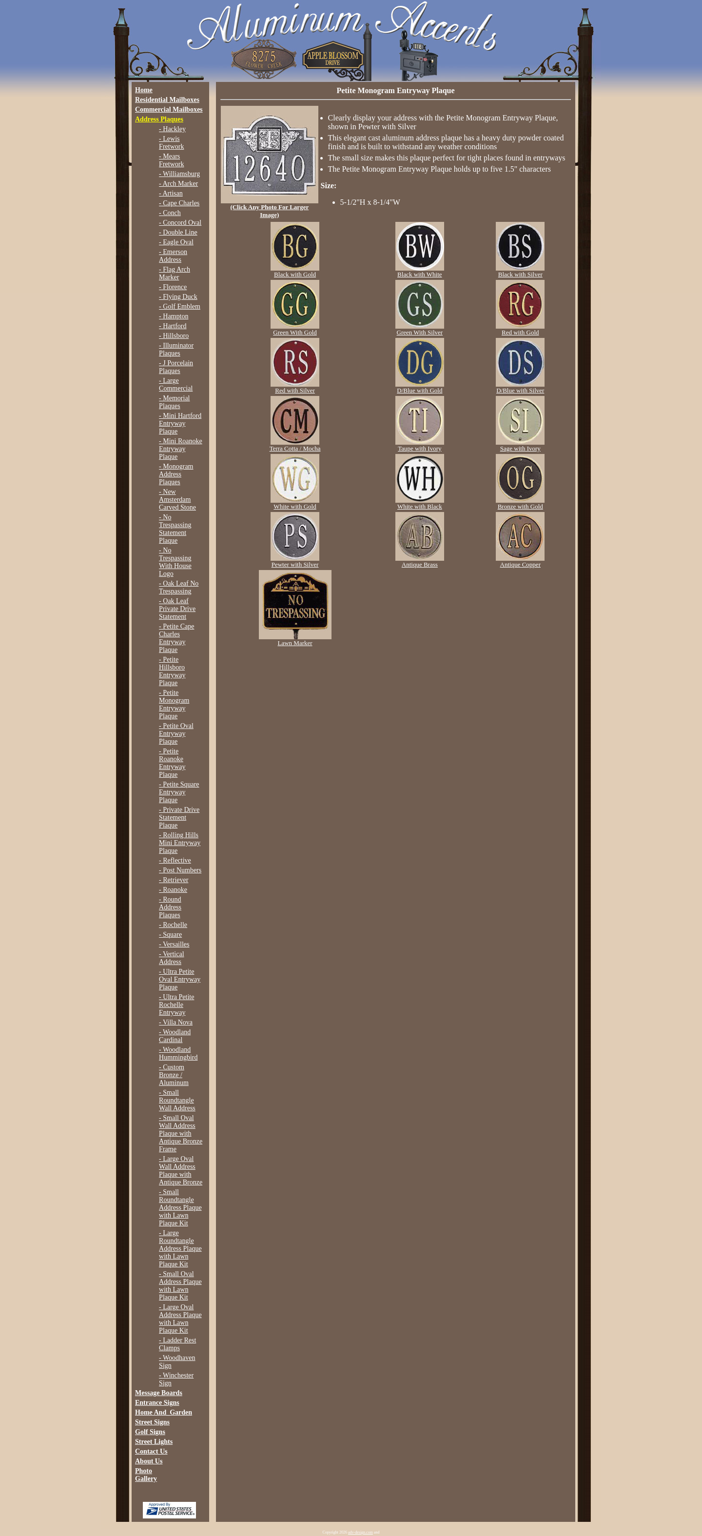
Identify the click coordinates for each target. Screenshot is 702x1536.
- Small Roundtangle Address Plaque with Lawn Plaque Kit (180, 1207)
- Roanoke (173, 889)
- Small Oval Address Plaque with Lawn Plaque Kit (180, 1285)
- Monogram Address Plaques (176, 474)
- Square (170, 934)
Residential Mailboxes (167, 99)
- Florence (173, 287)
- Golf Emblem (179, 306)
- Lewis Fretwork (171, 142)
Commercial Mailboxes (169, 109)
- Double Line (178, 232)
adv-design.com (360, 1532)
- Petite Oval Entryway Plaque (176, 733)
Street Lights (154, 1441)
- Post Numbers (180, 870)
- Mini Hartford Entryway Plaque (180, 423)
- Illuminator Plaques (176, 349)
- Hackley (172, 129)
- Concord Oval (180, 222)
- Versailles (174, 944)
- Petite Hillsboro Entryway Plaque (172, 671)
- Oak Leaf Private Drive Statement (177, 608)
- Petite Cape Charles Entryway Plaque (176, 638)
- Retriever (173, 880)
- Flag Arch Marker (174, 273)
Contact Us (151, 1451)
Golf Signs (150, 1432)
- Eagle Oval (176, 242)
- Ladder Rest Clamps (177, 1344)
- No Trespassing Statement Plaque (175, 528)
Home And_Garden (163, 1412)
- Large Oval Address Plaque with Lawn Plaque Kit (180, 1318)
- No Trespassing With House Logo (175, 562)
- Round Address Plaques (170, 907)
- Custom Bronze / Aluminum (174, 1074)
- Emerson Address (173, 255)
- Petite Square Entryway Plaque (179, 792)
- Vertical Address (171, 957)
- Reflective (175, 860)
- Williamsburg (179, 173)
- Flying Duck (178, 296)
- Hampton (173, 316)
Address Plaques (159, 119)
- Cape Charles (179, 203)
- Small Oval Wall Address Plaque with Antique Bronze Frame (180, 1133)
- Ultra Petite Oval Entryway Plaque (179, 979)
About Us (148, 1461)
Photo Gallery (146, 1474)
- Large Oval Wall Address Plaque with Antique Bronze (180, 1170)
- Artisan (171, 193)
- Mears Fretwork (171, 160)
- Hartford (172, 326)
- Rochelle (173, 924)
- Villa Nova (176, 1022)
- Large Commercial (176, 384)
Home (144, 90)
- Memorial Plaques (174, 402)
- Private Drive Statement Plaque (179, 817)
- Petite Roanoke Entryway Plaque (172, 763)
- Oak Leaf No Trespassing (178, 587)
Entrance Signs (157, 1402)
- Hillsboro (174, 335)
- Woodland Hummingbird (178, 1053)
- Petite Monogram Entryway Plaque (174, 704)
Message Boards (158, 1393)
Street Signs (152, 1422)
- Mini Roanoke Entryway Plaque (180, 448)
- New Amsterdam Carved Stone (177, 499)
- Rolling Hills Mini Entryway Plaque (179, 842)
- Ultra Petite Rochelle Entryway (176, 1004)
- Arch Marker (178, 183)
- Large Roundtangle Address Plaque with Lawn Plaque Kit (180, 1248)
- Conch (170, 213)
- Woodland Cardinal (175, 1036)
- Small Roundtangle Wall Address (177, 1100)
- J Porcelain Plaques (176, 366)
